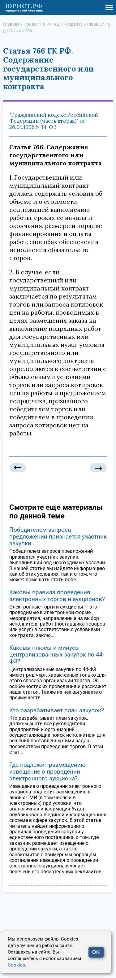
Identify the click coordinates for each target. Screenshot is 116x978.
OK (96, 952)
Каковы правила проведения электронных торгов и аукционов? (57, 596)
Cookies (16, 965)
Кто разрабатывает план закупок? (56, 710)
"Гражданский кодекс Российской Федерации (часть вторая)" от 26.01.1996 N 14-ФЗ (53, 120)
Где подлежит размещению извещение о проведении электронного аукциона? (47, 771)
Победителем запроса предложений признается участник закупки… (58, 536)
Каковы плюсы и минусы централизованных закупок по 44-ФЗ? (56, 654)
